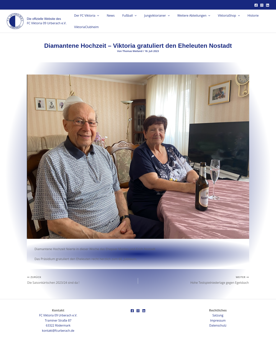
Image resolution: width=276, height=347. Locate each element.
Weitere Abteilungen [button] (186, 15)
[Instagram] (262, 5)
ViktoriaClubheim (85, 27)
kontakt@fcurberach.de (58, 330)
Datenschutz (218, 325)
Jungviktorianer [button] (151, 15)
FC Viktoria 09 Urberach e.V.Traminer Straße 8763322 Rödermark (58, 320)
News (108, 15)
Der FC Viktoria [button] (85, 15)
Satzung (217, 315)
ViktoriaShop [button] (220, 15)
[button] (96, 15)
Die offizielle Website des (44, 18)
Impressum (218, 320)
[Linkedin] (267, 5)
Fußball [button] (125, 15)
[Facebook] (256, 5)
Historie (243, 15)
